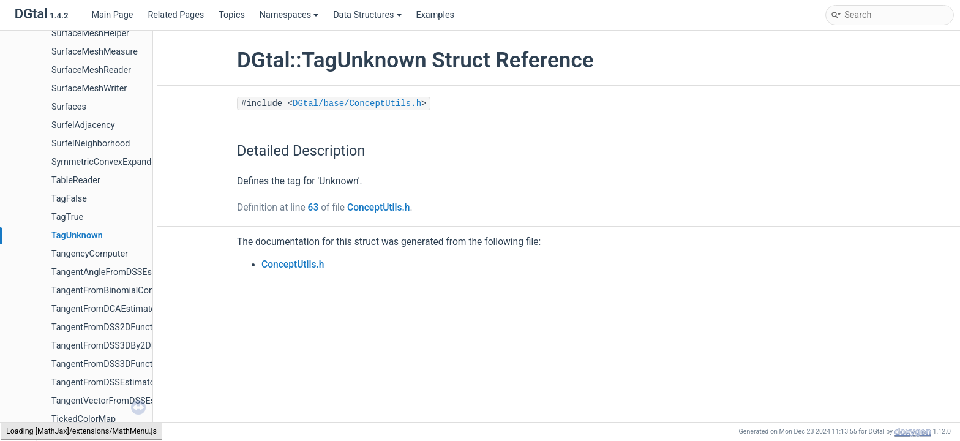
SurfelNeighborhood (90, 143)
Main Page (112, 15)
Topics (232, 15)
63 (313, 207)
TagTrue (67, 217)
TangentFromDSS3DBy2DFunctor (116, 346)
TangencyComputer (89, 254)
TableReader (75, 180)
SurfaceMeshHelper (90, 33)
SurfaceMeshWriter (89, 88)
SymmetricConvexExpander (105, 162)
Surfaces (68, 107)
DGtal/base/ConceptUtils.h (357, 103)
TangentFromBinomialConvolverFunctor (129, 290)
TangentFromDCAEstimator (105, 309)
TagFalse (69, 199)
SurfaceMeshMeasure (94, 52)
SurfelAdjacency (83, 125)
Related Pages (176, 15)
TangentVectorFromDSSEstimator (117, 401)
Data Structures (367, 15)
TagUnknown (77, 235)
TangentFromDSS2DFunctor (105, 327)
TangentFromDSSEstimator (104, 382)
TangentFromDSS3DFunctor (105, 364)
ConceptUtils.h (378, 207)
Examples (435, 15)
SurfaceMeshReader (91, 70)
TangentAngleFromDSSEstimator (115, 272)
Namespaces (289, 15)
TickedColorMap (83, 419)
